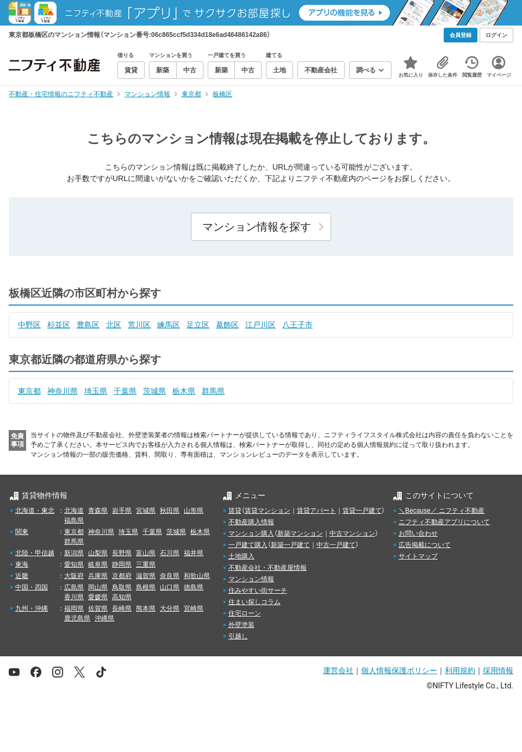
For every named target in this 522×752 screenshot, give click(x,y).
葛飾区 (227, 324)
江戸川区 (260, 324)
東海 (21, 564)
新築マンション (300, 533)
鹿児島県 (77, 618)
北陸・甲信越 (34, 553)
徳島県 (193, 587)
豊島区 (88, 324)
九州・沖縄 (31, 608)
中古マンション (352, 533)
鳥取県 (122, 587)
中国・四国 (31, 587)
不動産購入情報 (251, 522)
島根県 (146, 587)
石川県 (169, 553)
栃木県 (183, 391)
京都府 (122, 576)
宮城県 (146, 510)
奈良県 (169, 576)
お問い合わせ (418, 533)
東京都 (29, 391)
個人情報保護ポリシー (399, 670)
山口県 (169, 587)
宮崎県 (193, 608)
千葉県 (125, 391)
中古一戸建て (336, 545)
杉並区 (58, 324)
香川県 (74, 597)
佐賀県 (98, 608)
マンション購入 (251, 533)
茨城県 (154, 391)
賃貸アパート (316, 510)
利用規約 (460, 670)
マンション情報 (251, 579)
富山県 (146, 553)
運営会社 (338, 670)
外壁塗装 (241, 625)
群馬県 (213, 391)
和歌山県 (197, 576)
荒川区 (139, 324)
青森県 (98, 510)
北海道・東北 (34, 510)
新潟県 (74, 553)
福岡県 (74, 608)
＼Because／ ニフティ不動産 (441, 510)
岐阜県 (98, 564)
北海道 (74, 510)
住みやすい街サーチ (257, 590)
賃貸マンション (267, 510)
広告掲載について (425, 545)
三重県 (146, 564)
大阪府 (74, 576)
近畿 (21, 576)
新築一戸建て (290, 545)
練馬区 (168, 324)
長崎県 (122, 608)
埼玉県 (95, 391)
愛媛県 (98, 597)
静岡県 (122, 564)
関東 (21, 532)
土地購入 (241, 556)
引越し (238, 636)
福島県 (74, 520)
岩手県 (122, 510)
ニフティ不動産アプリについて (444, 522)
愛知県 (74, 564)
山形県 (193, 510)
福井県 (193, 553)
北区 (113, 324)
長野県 (122, 553)
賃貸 (234, 510)
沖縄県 (104, 618)
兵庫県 (98, 576)
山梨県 (98, 553)
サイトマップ (418, 556)
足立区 (198, 324)
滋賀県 (146, 576)
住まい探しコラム (254, 602)
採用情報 (498, 670)
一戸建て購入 (248, 545)
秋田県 (169, 510)
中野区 (29, 324)
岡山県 (98, 587)
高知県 (122, 597)
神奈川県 (62, 391)
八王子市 (297, 324)
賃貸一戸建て (362, 510)
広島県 (74, 587)
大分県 (169, 608)
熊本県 (146, 608)
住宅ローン (244, 613)
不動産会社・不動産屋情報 (267, 567)
